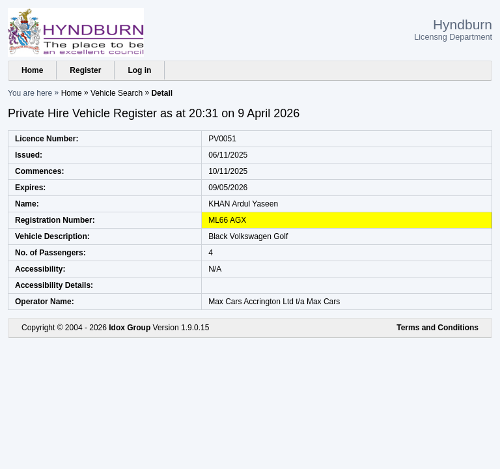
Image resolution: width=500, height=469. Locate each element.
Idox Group (129, 327)
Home (32, 70)
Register (85, 70)
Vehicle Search (116, 93)
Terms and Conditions (437, 327)
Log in (139, 70)
